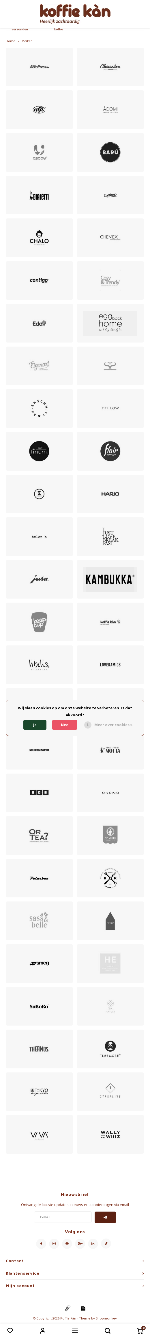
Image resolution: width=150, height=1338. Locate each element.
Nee (64, 724)
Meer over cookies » (113, 724)
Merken (27, 41)
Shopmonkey (106, 1318)
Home (10, 41)
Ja (35, 724)
